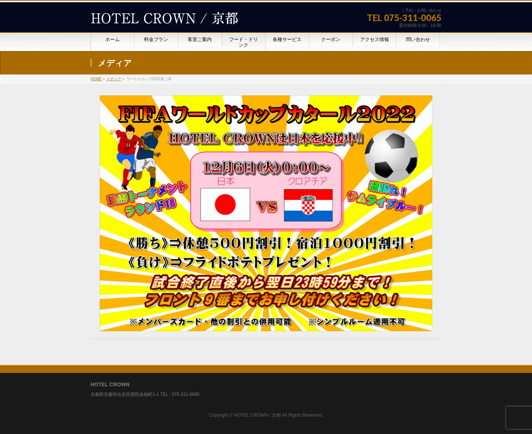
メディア (113, 79)
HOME (96, 79)
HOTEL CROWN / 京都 (257, 415)
